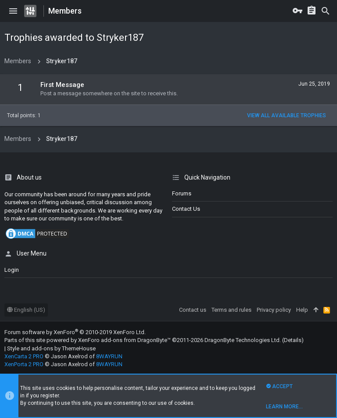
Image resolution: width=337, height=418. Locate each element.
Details (292, 340)
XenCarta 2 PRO (23, 356)
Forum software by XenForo (75, 332)
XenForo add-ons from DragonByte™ (124, 340)
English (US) (26, 309)
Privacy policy (274, 309)
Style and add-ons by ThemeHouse (51, 348)
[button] (13, 11)
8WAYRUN (109, 356)
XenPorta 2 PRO (23, 364)
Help (302, 309)
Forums (181, 193)
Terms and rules (231, 309)
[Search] (326, 11)
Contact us (186, 208)
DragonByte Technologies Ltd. (242, 340)
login (11, 270)
